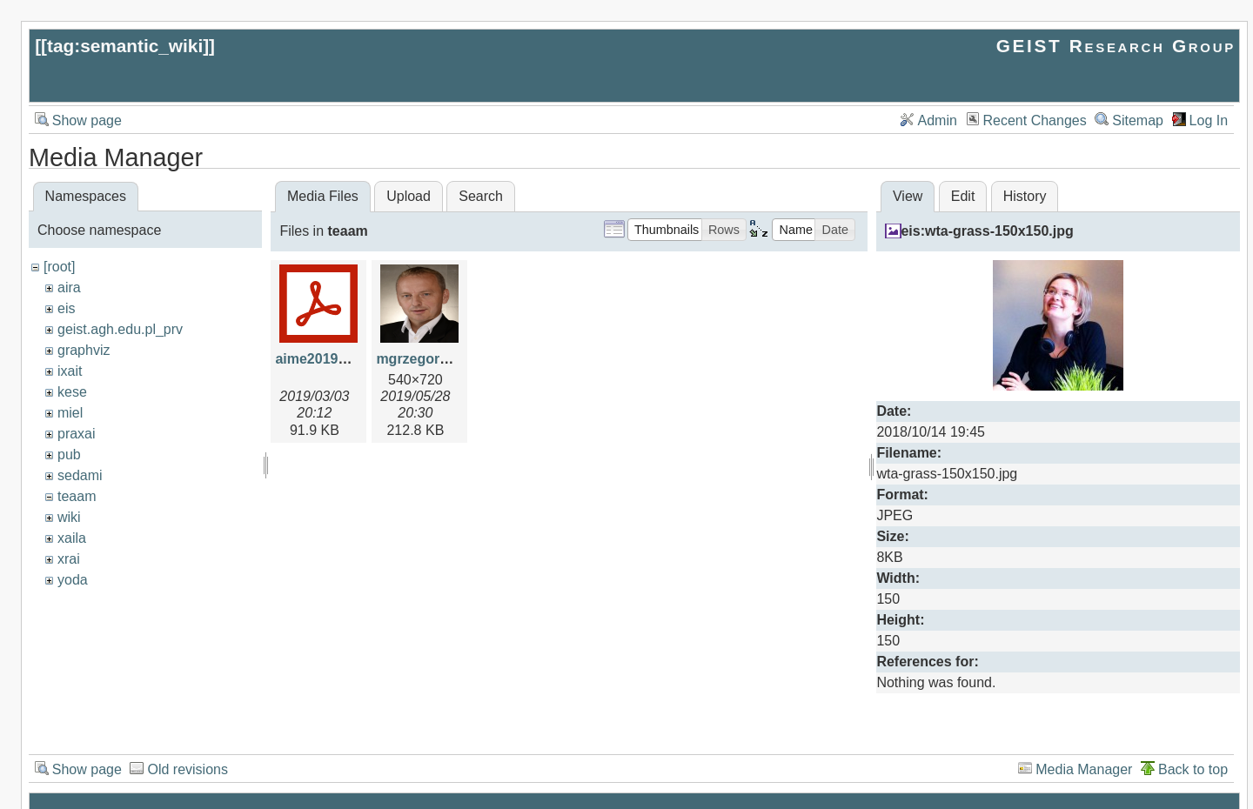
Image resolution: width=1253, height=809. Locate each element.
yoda (72, 579)
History (1025, 196)
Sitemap (1137, 120)
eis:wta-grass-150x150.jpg (987, 231)
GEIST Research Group (1116, 46)
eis (66, 308)
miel (70, 412)
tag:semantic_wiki (125, 46)
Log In (1208, 120)
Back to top (1193, 769)
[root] (59, 266)
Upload (408, 196)
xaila (71, 538)
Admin (937, 120)
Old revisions (187, 769)
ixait (69, 371)
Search (481, 196)
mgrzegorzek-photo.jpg (453, 358)
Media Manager (1083, 769)
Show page (87, 120)
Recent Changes (1035, 120)
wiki (69, 517)
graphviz (83, 350)
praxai (76, 433)
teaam (76, 496)
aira (69, 287)
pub (69, 454)
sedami (80, 475)
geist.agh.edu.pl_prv (120, 329)
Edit (963, 196)
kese (72, 391)
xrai (68, 559)
